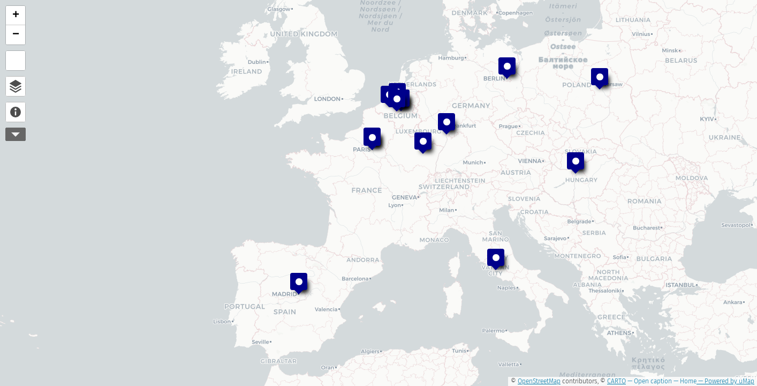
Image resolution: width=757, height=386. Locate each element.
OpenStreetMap (539, 381)
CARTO (616, 381)
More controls (15, 134)
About (15, 112)
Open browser (15, 86)
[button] (507, 68)
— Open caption (649, 381)
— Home (684, 381)
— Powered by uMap (725, 381)
